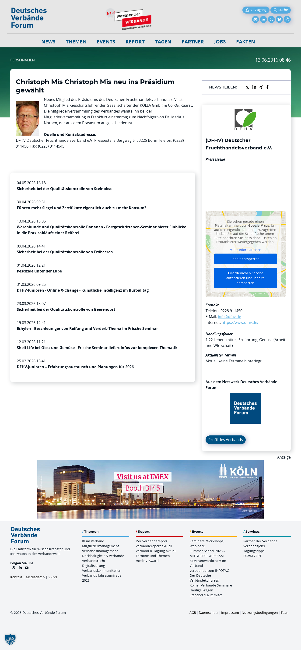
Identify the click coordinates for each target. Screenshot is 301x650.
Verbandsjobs (254, 546)
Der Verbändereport (151, 541)
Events (106, 41)
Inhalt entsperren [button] (245, 259)
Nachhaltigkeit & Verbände (103, 556)
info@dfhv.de (229, 316)
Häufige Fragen (201, 590)
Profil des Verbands (225, 439)
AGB (192, 612)
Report (135, 41)
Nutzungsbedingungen (260, 612)
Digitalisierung (93, 565)
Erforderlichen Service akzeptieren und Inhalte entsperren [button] (245, 278)
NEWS (48, 41)
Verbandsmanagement (100, 551)
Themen (76, 41)
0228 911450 (231, 310)
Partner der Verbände (260, 541)
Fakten (245, 41)
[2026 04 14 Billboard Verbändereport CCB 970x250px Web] (150, 463)
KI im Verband (93, 541)
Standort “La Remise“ (206, 595)
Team (285, 612)
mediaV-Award (147, 560)
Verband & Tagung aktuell (156, 551)
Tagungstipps (254, 551)
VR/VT (53, 577)
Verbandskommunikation (101, 570)
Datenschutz (208, 612)
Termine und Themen (153, 556)
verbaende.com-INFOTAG (209, 570)
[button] (10, 639)
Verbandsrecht (93, 560)
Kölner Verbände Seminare (211, 585)
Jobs (220, 41)
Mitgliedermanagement (100, 546)
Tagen (163, 41)
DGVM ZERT (252, 556)
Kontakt (16, 577)
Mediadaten (35, 577)
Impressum (230, 612)
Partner (193, 41)
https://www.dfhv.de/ (240, 322)
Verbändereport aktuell (154, 546)
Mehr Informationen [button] (245, 249)
